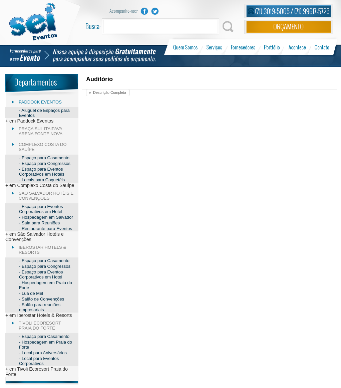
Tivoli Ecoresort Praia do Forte (40, 326)
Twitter (155, 11)
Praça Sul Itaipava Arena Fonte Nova (40, 131)
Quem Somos (186, 47)
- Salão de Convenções (41, 299)
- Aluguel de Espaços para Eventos (44, 113)
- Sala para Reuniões (39, 222)
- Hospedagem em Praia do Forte (45, 285)
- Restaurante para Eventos (45, 228)
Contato (322, 47)
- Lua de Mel (31, 293)
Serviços (214, 47)
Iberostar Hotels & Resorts (42, 250)
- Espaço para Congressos (44, 163)
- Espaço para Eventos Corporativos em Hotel (41, 209)
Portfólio (272, 47)
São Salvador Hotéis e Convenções (46, 196)
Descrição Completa (109, 92)
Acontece (297, 47)
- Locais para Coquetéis (42, 179)
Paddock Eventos (40, 102)
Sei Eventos (33, 21)
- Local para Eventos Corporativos (39, 361)
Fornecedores (243, 47)
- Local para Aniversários (43, 352)
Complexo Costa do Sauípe (43, 147)
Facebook (144, 11)
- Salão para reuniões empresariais (39, 307)
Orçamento (288, 27)
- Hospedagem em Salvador (46, 217)
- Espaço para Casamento (44, 157)
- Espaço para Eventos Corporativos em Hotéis (41, 172)
